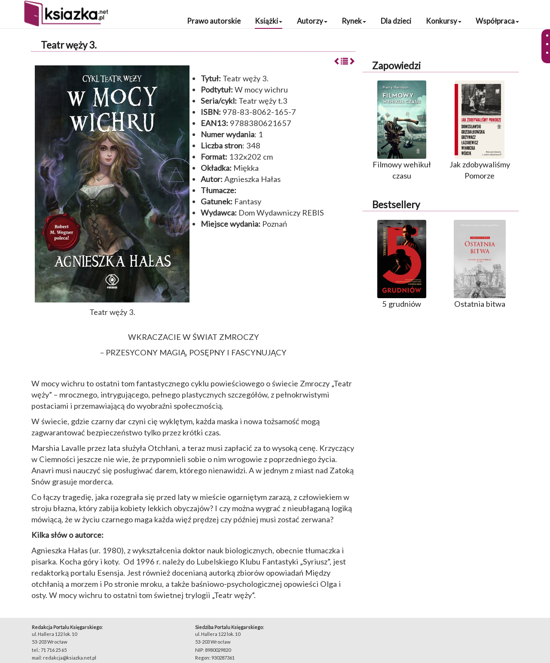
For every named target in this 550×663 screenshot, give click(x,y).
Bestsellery (396, 204)
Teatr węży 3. (69, 45)
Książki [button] (268, 20)
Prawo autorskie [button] (214, 20)
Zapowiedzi (396, 65)
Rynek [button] (354, 20)
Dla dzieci (396, 20)
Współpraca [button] (497, 20)
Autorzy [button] (312, 20)
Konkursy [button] (443, 20)
